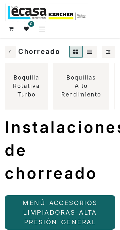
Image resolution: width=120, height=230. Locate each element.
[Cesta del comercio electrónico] (11, 28)
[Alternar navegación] (42, 29)
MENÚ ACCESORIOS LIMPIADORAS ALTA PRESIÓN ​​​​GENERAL (59, 212)
